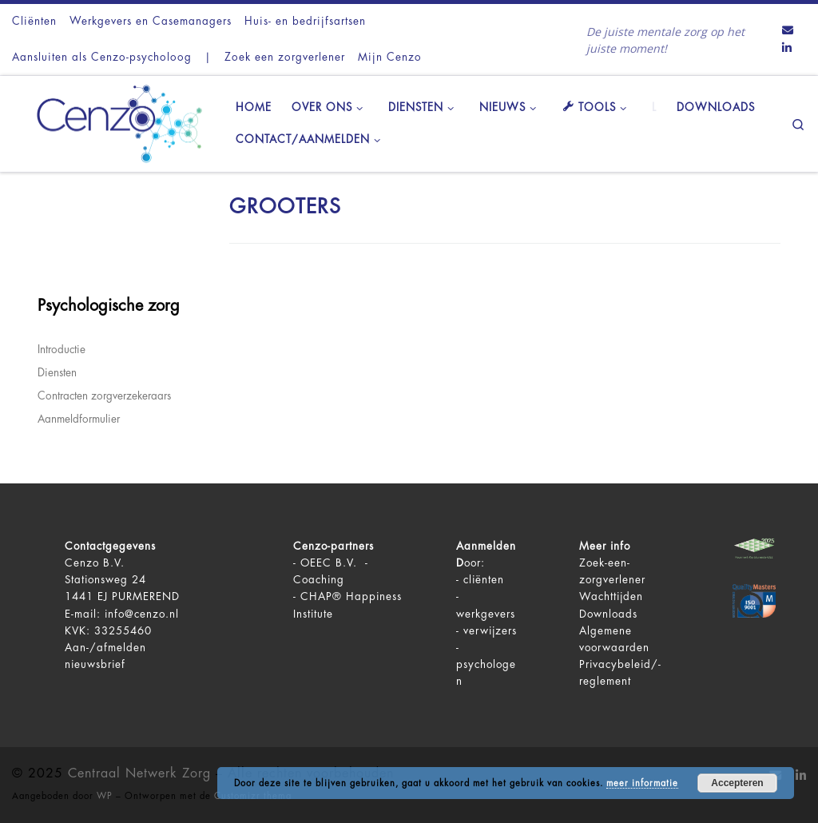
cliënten (483, 580)
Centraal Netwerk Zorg (139, 773)
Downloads (608, 614)
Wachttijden (611, 596)
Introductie (61, 349)
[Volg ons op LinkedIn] (787, 49)
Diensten (57, 373)
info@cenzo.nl (142, 614)
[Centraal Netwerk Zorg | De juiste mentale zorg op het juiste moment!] (112, 121)
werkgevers (485, 614)
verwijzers (490, 631)
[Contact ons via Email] (787, 31)
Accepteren (737, 783)
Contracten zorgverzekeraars (104, 396)
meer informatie (642, 783)
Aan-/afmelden (105, 647)
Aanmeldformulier (79, 419)
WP (105, 796)
